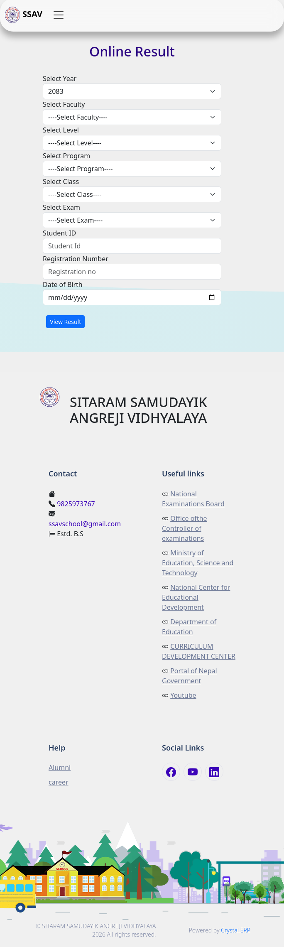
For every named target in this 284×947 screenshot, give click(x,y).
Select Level (61, 130)
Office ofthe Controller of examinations (184, 528)
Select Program (66, 155)
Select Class (61, 181)
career (59, 782)
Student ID (59, 233)
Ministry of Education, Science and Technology (197, 562)
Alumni (60, 767)
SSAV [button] (23, 15)
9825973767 (76, 503)
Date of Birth (63, 284)
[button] (58, 15)
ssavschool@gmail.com (85, 523)
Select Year (59, 78)
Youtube (183, 695)
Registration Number (75, 258)
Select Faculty (64, 104)
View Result (65, 322)
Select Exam (61, 207)
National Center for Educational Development (196, 597)
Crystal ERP (235, 930)
